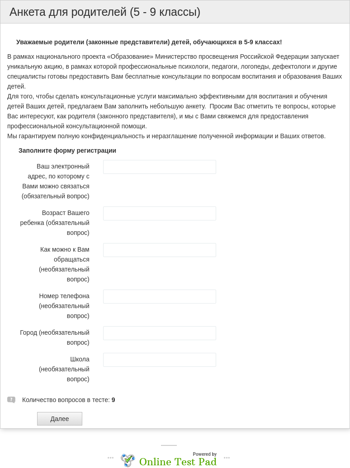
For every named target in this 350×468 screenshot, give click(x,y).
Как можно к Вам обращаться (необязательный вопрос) (64, 264)
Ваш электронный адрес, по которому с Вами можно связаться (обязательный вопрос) (56, 181)
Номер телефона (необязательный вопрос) (64, 305)
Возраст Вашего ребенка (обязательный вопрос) (55, 222)
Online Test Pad (178, 462)
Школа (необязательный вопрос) (64, 369)
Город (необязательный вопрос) (55, 337)
